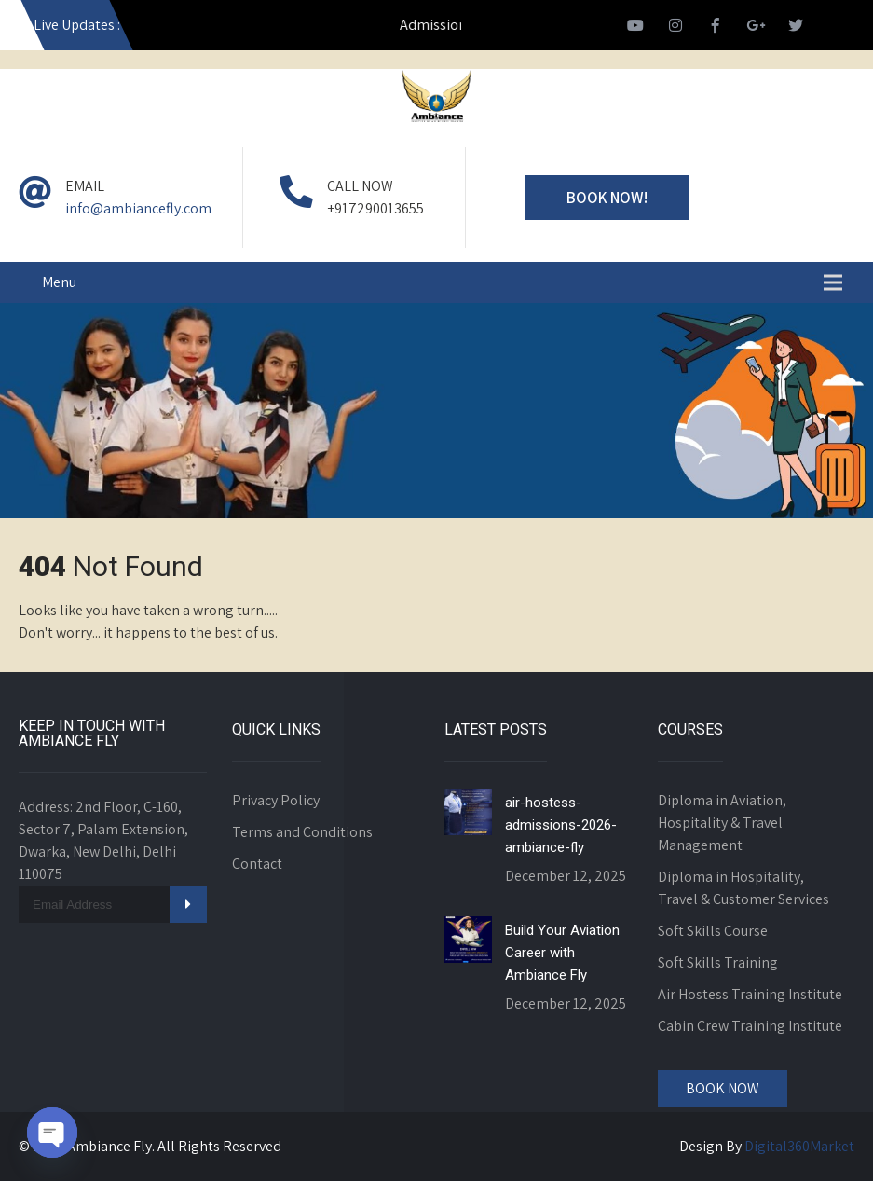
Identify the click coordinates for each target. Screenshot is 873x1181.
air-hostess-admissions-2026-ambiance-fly (561, 825)
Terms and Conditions (302, 832)
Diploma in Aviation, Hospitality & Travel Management (722, 822)
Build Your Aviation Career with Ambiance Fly (562, 952)
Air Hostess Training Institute (750, 994)
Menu (59, 282)
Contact (257, 863)
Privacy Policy (276, 800)
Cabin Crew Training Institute (750, 1026)
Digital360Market (799, 1146)
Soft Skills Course (713, 931)
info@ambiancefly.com (138, 208)
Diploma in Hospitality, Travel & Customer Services (743, 888)
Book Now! (607, 197)
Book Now (722, 1088)
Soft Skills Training (718, 962)
